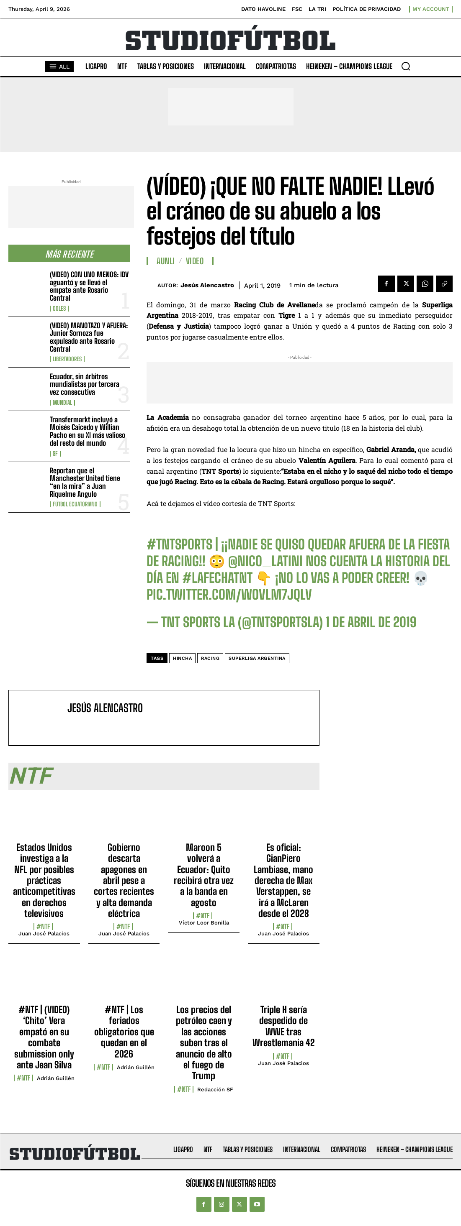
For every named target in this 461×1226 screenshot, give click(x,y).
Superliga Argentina (257, 658)
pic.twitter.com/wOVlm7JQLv (229, 595)
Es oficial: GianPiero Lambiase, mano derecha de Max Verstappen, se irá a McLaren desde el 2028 (283, 880)
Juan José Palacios (44, 933)
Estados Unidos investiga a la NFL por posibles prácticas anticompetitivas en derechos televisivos (44, 880)
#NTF (43, 926)
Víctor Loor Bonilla (204, 923)
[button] (406, 66)
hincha (182, 658)
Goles (59, 309)
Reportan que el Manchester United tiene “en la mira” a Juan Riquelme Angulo (85, 482)
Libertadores (67, 359)
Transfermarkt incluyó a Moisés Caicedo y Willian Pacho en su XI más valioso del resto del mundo (87, 431)
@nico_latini (265, 561)
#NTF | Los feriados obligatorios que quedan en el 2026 (124, 1032)
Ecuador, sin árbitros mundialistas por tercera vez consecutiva (84, 384)
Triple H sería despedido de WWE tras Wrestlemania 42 (283, 1026)
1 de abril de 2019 (371, 622)
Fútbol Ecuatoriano (75, 504)
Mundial (62, 403)
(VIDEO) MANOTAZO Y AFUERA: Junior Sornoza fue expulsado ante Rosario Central (89, 337)
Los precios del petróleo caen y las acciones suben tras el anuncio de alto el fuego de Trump (204, 1042)
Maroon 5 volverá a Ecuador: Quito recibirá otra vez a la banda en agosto (204, 875)
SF (55, 454)
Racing (210, 658)
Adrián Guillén (56, 1078)
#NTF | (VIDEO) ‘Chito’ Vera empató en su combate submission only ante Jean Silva (44, 1037)
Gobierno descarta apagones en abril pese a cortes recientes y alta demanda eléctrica (124, 880)
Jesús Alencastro (207, 285)
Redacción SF (215, 1089)
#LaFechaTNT (217, 578)
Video (195, 261)
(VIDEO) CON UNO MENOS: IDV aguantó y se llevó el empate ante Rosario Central (89, 286)
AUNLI (166, 261)
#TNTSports (179, 544)
